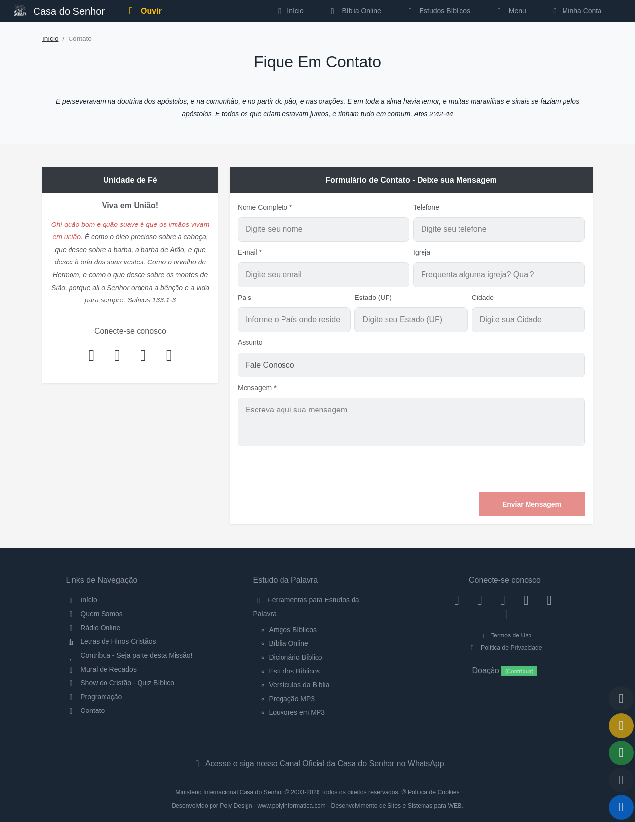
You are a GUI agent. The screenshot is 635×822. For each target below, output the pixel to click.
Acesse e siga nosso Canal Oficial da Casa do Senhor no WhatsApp (317, 763)
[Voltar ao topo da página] (621, 698)
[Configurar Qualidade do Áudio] (621, 780)
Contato (85, 710)
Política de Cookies (433, 792)
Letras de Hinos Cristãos (111, 641)
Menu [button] (510, 11)
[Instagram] (480, 600)
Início (50, 38)
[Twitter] (503, 600)
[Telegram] (505, 614)
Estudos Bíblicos (437, 11)
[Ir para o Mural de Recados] (621, 725)
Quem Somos (94, 614)
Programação (94, 697)
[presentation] (510, 469)
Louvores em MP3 (297, 712)
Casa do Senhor (59, 10)
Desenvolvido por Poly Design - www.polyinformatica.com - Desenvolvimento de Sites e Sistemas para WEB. (317, 805)
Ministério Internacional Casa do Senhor (229, 792)
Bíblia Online (354, 11)
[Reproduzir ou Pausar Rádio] (621, 807)
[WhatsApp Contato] (549, 600)
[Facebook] (456, 600)
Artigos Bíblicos (293, 630)
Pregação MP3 (292, 699)
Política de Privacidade (504, 647)
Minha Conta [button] (575, 11)
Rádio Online (93, 628)
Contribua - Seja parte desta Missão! (129, 655)
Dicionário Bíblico (295, 657)
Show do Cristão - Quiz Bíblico (120, 683)
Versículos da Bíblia (299, 685)
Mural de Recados (101, 669)
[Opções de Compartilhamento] (621, 753)
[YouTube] (525, 600)
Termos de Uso (505, 635)
